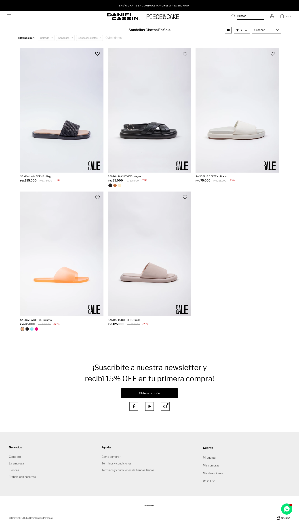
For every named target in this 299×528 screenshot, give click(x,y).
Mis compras (211, 465)
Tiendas (14, 470)
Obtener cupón (149, 393)
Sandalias (63, 37)
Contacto (15, 456)
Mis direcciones (213, 473)
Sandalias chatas (88, 37)
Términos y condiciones (116, 463)
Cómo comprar (111, 456)
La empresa (16, 463)
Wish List (209, 481)
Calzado (44, 37)
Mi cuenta (209, 457)
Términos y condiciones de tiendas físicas (128, 470)
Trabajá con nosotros (22, 476)
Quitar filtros (113, 37)
